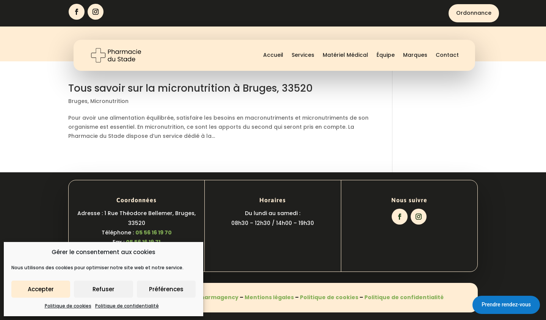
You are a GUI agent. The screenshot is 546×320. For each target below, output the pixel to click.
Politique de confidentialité (127, 306)
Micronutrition (109, 101)
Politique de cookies (68, 306)
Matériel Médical (345, 55)
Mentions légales (269, 297)
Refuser (104, 289)
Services (303, 55)
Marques (415, 55)
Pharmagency (217, 297)
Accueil (273, 55)
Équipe (386, 55)
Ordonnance (473, 13)
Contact (447, 55)
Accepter (41, 289)
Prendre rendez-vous (506, 304)
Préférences (166, 289)
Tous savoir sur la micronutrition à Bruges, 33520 (190, 88)
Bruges (78, 101)
